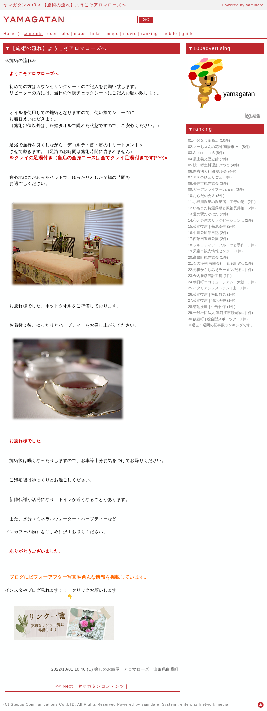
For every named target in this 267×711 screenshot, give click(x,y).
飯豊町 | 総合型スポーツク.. (215, 319)
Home (9, 33)
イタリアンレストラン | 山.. (215, 288)
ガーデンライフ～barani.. (214, 189)
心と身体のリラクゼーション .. (218, 220)
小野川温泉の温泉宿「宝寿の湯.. (219, 202)
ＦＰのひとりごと (207, 177)
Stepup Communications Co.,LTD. (43, 704)
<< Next (64, 686)
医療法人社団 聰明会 (210, 171)
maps (80, 33)
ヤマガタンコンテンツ (101, 686)
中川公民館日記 (206, 233)
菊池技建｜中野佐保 (209, 307)
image (112, 33)
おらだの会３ (204, 196)
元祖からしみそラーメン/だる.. (218, 270)
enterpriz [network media (204, 704)
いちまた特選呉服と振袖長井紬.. (219, 208)
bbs (66, 33)
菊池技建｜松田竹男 (209, 294)
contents (33, 33)
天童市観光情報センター (213, 251)
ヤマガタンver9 (19, 4)
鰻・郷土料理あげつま (211, 165)
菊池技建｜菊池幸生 (209, 226)
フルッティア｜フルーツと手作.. (219, 245)
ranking (149, 33)
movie (130, 33)
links (95, 33)
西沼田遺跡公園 (206, 239)
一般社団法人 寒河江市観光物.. (218, 313)
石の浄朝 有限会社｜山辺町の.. (218, 263)
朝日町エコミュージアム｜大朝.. (219, 282)
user (52, 33)
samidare (255, 5)
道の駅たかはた (206, 214)
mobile (169, 33)
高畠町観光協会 (206, 257)
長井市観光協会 (206, 183)
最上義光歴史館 (206, 159)
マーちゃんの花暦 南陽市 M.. (216, 147)
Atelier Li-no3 (204, 153)
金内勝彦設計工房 (207, 276)
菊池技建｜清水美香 (209, 300)
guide (188, 33)
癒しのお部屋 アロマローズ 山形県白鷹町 (136, 669)
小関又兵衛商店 (206, 140)
